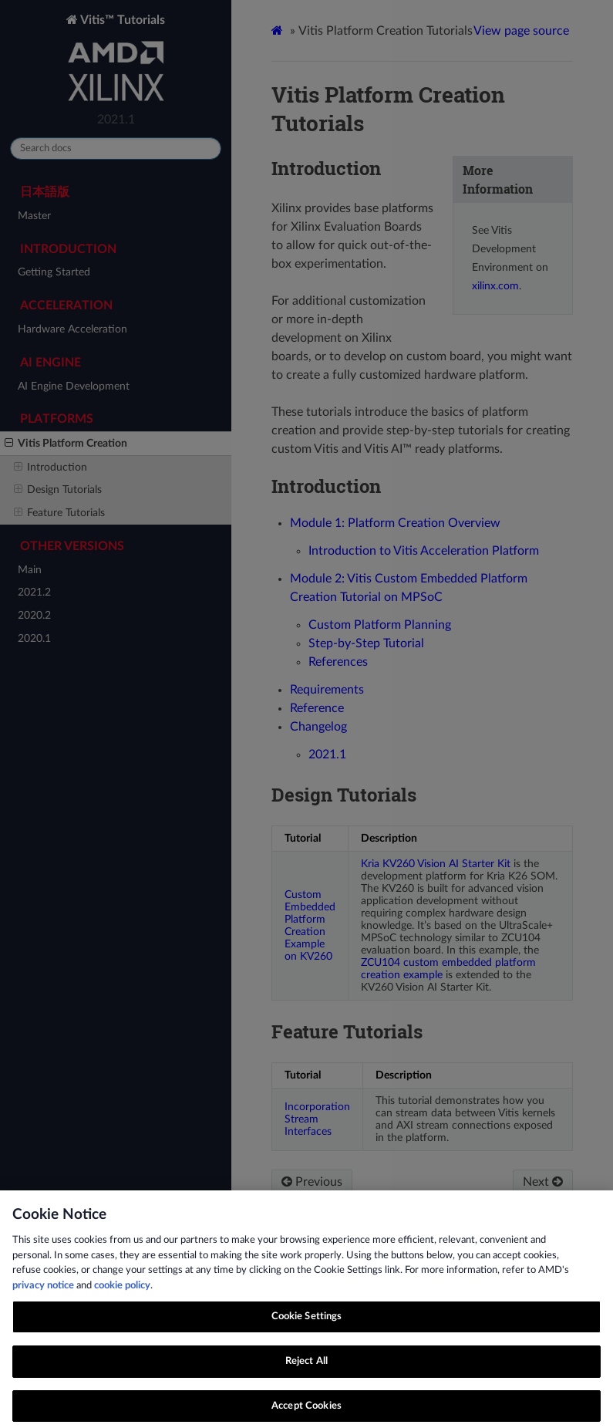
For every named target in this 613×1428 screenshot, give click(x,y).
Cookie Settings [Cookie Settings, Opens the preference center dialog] (306, 1323)
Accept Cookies (306, 1411)
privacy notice (43, 1291)
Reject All (306, 1367)
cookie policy (122, 1291)
